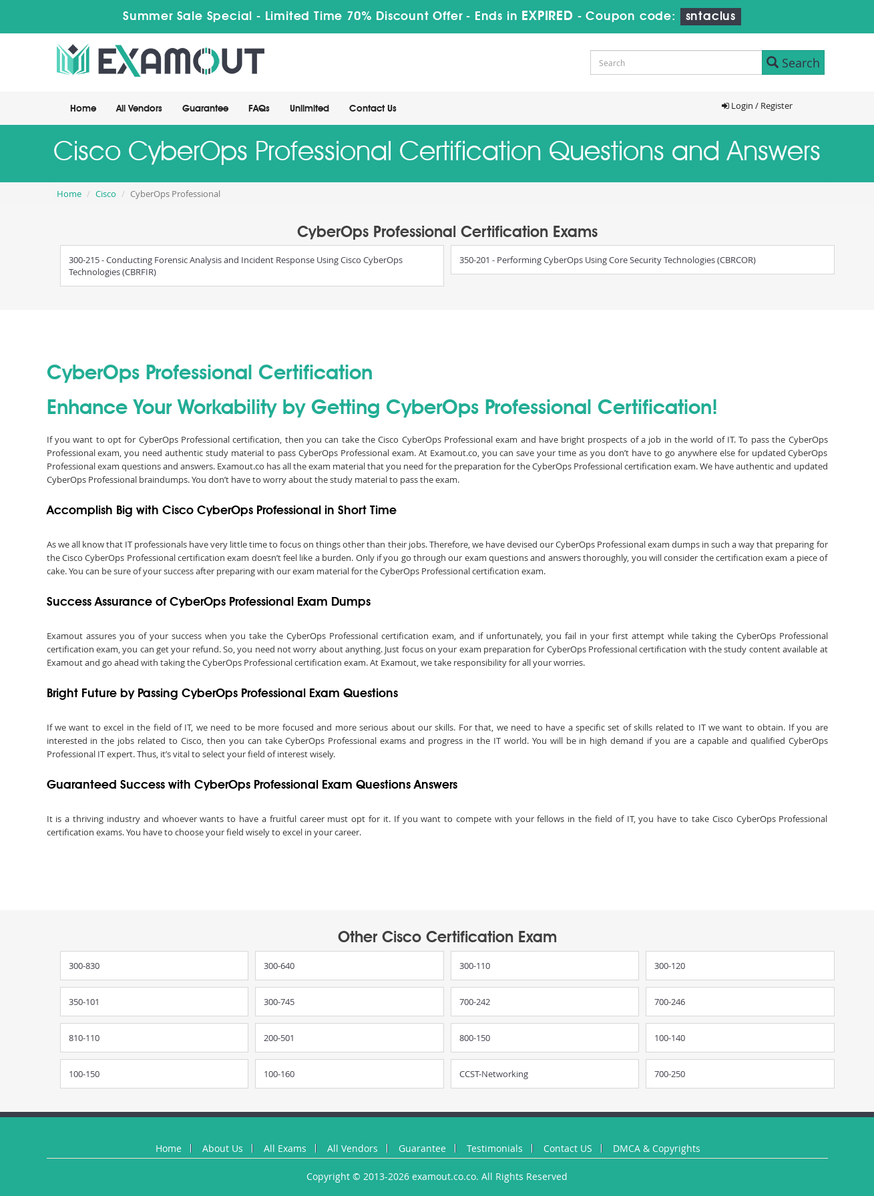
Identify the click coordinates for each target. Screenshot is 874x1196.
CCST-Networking (493, 1074)
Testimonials (495, 1148)
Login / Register (757, 105)
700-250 (669, 1074)
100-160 (279, 1074)
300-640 (279, 966)
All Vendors (139, 109)
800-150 (474, 1038)
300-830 (84, 966)
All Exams (285, 1148)
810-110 (84, 1038)
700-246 (669, 1002)
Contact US (567, 1148)
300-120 (669, 966)
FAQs (259, 109)
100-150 (84, 1074)
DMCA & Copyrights (656, 1148)
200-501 (279, 1038)
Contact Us (373, 109)
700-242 (474, 1002)
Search (793, 63)
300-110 (474, 966)
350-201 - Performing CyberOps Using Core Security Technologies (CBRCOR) (607, 260)
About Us (222, 1148)
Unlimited (309, 109)
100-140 (669, 1038)
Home (83, 109)
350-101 (84, 1002)
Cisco (105, 194)
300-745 (279, 1002)
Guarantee (205, 109)
